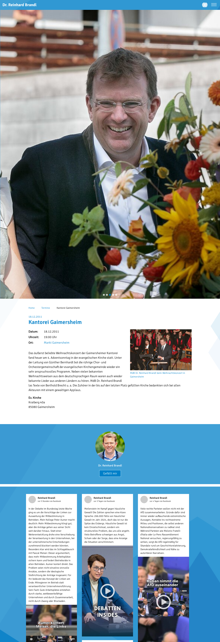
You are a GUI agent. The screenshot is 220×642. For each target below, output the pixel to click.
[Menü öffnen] (214, 5)
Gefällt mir (110, 473)
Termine (45, 307)
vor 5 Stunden (44, 501)
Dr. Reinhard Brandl (110, 465)
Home (31, 307)
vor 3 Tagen (99, 501)
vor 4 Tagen (155, 501)
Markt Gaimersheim (56, 343)
